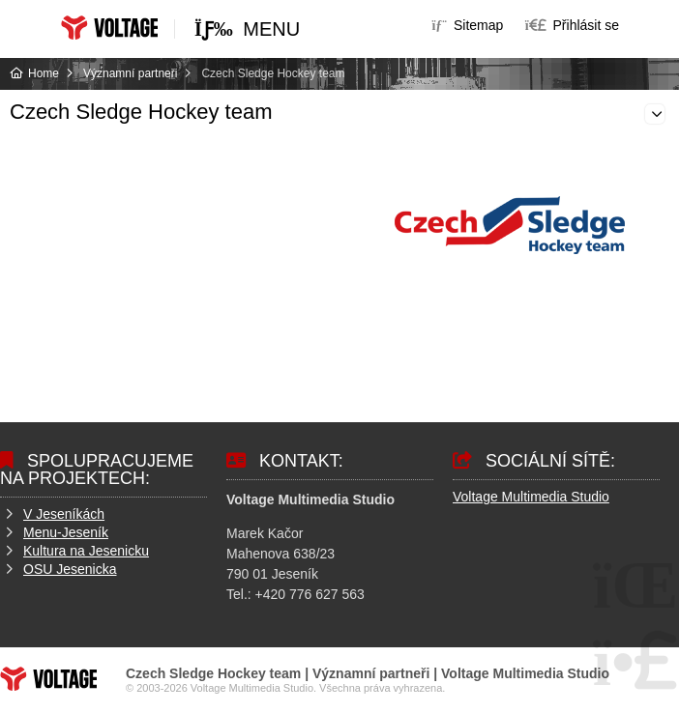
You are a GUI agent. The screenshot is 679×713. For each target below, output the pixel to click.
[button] (572, 25)
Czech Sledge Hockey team (141, 112)
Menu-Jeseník (65, 532)
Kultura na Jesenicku (86, 550)
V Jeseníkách (63, 514)
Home (109, 27)
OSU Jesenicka (69, 569)
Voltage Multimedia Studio (531, 496)
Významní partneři (130, 73)
